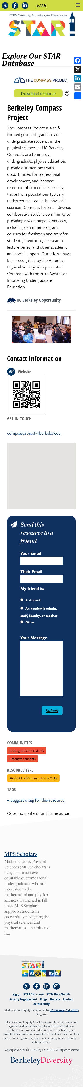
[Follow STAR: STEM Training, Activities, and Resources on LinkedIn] (25, 5)
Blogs (43, 999)
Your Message (33, 638)
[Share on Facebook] (77, 60)
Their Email (31, 571)
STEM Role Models (58, 994)
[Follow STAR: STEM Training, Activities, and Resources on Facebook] (15, 5)
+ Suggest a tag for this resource (35, 800)
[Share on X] (77, 69)
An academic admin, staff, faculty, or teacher (38, 612)
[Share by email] (77, 87)
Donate (55, 999)
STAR (41, 5)
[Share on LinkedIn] (77, 78)
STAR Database (33, 994)
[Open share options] (77, 95)
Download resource (38, 93)
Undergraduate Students (26, 750)
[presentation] (31, 714)
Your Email (30, 553)
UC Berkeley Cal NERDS (64, 1010)
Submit (52, 710)
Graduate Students (22, 758)
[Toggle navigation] (78, 5)
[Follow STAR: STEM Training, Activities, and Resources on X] (5, 5)
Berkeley (41, 1060)
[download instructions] (67, 93)
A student (30, 599)
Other (27, 622)
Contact (68, 999)
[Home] (41, 26)
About (17, 994)
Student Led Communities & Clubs (33, 778)
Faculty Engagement (23, 999)
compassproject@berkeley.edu (34, 433)
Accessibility (41, 1004)
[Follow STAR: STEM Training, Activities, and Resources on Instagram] (56, 986)
